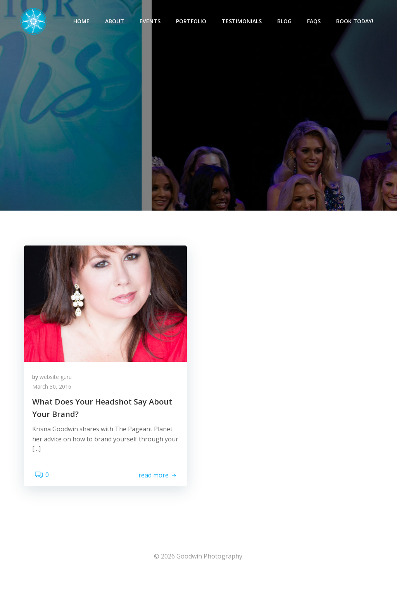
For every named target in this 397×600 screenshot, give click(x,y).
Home (85, 21)
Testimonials (245, 21)
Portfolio (195, 21)
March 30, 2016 (55, 405)
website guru (59, 395)
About (118, 21)
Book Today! (358, 21)
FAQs (317, 21)
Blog (288, 21)
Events (153, 21)
